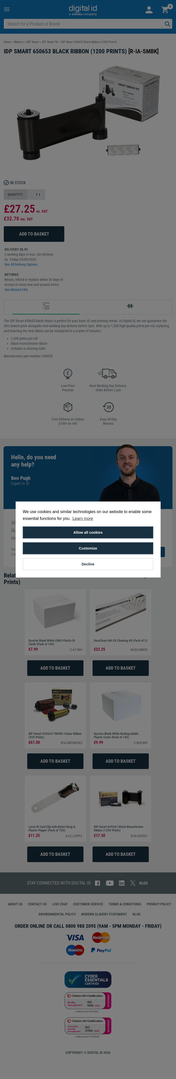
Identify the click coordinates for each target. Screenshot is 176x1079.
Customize (88, 548)
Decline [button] (87, 564)
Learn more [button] (82, 518)
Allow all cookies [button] (88, 532)
